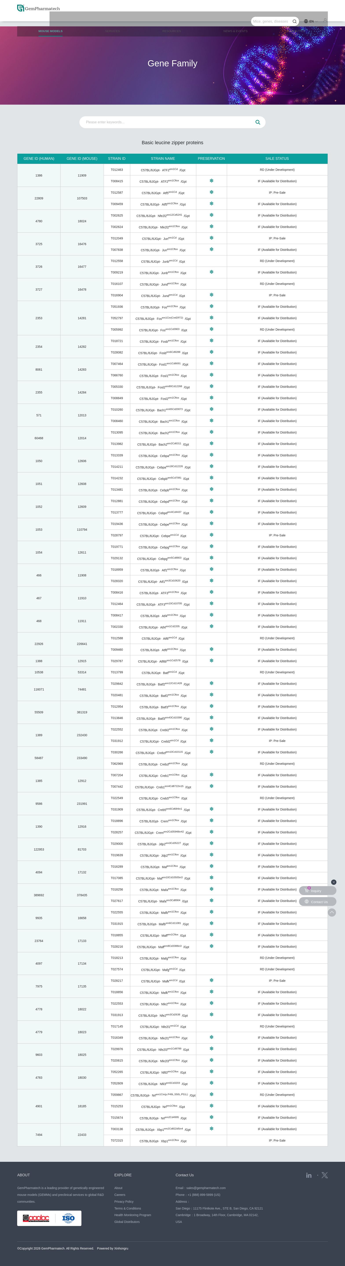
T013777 (117, 512)
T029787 (117, 661)
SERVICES (114, 20)
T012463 (117, 169)
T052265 (117, 1072)
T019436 (117, 524)
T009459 (117, 204)
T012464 (117, 604)
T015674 (117, 1117)
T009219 (117, 272)
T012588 (117, 638)
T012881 (117, 501)
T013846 (117, 718)
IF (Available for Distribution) (277, 181)
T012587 (117, 192)
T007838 (117, 249)
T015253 (117, 1106)
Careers (119, 1195)
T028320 (117, 581)
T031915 (117, 923)
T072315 (117, 1140)
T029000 (117, 843)
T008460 (117, 421)
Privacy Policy (124, 1201)
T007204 (117, 775)
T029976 (117, 1049)
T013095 (117, 432)
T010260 (117, 409)
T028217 (117, 980)
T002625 (117, 215)
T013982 (117, 444)
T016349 (117, 1037)
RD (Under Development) (277, 169)
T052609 (117, 1083)
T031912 (117, 741)
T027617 (117, 901)
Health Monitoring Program (132, 1215)
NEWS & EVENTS (236, 20)
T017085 (117, 878)
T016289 (117, 866)
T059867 (117, 1095)
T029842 (117, 683)
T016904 (117, 295)
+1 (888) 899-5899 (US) (204, 1195)
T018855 (117, 935)
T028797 (117, 535)
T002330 (117, 626)
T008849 (117, 398)
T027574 (117, 969)
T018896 (117, 821)
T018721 (117, 341)
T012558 (117, 261)
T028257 (117, 832)
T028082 (117, 352)
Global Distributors (127, 1222)
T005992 (117, 329)
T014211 (117, 466)
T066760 (117, 375)
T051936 (117, 306)
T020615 (117, 1060)
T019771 (117, 546)
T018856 (117, 992)
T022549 (117, 798)
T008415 (117, 181)
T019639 (117, 855)
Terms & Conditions (127, 1208)
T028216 (117, 946)
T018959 (117, 569)
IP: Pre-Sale (277, 192)
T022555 (117, 912)
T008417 (117, 615)
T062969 (117, 763)
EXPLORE (123, 1175)
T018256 (117, 889)
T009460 (117, 649)
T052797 (117, 318)
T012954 (117, 706)
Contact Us (185, 1175)
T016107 (117, 284)
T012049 (117, 238)
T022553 (117, 1003)
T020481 (117, 695)
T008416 (117, 592)
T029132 (117, 558)
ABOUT (24, 1175)
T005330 (117, 386)
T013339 (117, 455)
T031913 (117, 1015)
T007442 (117, 786)
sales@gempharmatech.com (206, 1188)
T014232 (117, 478)
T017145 (117, 1026)
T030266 (117, 752)
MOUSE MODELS (52, 22)
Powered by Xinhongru (112, 1248)
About (118, 1188)
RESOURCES (172, 20)
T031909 (117, 809)
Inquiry (313, 889)
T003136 (117, 1129)
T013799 (117, 672)
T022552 (117, 729)
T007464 (117, 364)
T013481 (117, 489)
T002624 (117, 227)
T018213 (117, 958)
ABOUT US (298, 20)
